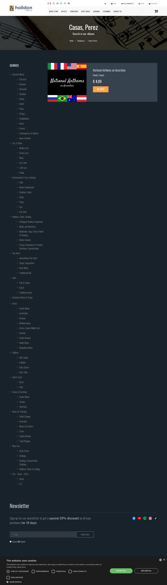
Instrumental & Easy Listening (24, 177)
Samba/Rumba (25, 436)
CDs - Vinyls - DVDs (20, 474)
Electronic (23, 406)
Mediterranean (24, 323)
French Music (24, 308)
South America (25, 338)
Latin (14, 277)
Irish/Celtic (23, 313)
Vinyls (21, 479)
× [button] (164, 560)
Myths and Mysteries (27, 226)
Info (100, 89)
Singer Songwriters (27, 263)
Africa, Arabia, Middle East (29, 328)
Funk (21, 387)
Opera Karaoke (25, 138)
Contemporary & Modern (28, 133)
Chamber (22, 94)
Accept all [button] (121, 571)
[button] (56, 582)
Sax (20, 207)
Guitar (21, 197)
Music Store (53, 11)
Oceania (22, 318)
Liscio (21, 431)
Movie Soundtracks (26, 187)
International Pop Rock (28, 258)
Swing (21, 172)
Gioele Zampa (98, 75)
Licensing (96, 11)
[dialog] (83, 571)
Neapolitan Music (26, 347)
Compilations (24, 118)
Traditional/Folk (25, 273)
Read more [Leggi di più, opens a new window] (21, 567)
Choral (21, 99)
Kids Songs (23, 357)
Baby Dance (24, 367)
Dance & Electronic (19, 392)
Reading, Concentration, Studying (28, 462)
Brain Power (24, 451)
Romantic (23, 89)
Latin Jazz (23, 167)
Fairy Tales (23, 372)
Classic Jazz (24, 153)
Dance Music (24, 396)
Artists (64, 11)
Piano (21, 108)
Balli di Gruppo (24, 416)
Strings (22, 113)
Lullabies (22, 362)
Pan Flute (23, 212)
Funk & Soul (17, 377)
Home (71, 40)
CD (20, 483)
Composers (74, 11)
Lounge (22, 401)
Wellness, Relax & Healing (29, 469)
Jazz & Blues (17, 143)
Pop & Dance (24, 282)
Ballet (21, 103)
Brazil (21, 287)
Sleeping (22, 455)
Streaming (106, 11)
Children (15, 352)
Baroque (22, 84)
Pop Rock (16, 253)
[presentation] (29, 553)
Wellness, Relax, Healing (21, 216)
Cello (21, 182)
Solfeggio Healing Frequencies (31, 221)
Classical (22, 79)
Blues (21, 157)
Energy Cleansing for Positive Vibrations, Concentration (31, 246)
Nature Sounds (25, 240)
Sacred (22, 128)
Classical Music (18, 74)
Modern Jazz (24, 148)
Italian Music (24, 342)
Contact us (117, 11)
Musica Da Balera (26, 426)
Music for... (16, 446)
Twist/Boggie (24, 441)
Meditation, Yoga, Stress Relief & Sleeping (31, 233)
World (14, 303)
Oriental (22, 333)
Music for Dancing (19, 411)
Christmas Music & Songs (22, 297)
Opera (21, 123)
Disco (21, 382)
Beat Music (23, 268)
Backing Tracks (25, 192)
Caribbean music (25, 292)
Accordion (23, 421)
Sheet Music (85, 11)
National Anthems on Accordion (109, 70)
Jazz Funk (23, 162)
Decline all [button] (146, 571)
